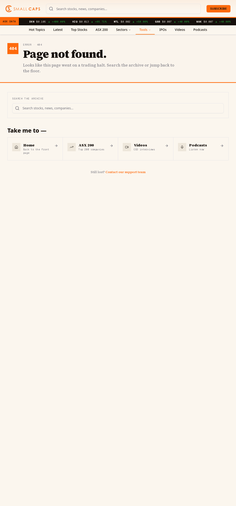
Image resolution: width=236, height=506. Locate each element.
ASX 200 (102, 29)
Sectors (123, 29)
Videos (180, 29)
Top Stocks (79, 29)
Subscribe (218, 9)
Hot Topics (37, 29)
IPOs (162, 29)
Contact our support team (125, 172)
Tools (145, 29)
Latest (58, 29)
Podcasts (200, 29)
